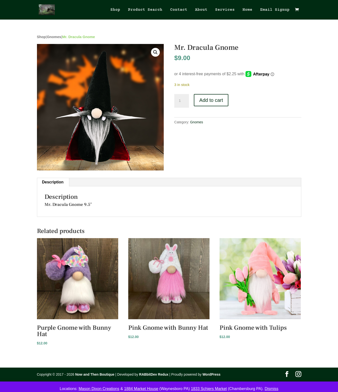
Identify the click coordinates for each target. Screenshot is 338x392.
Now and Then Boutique (94, 374)
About (201, 10)
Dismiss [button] (271, 389)
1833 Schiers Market (209, 389)
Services (225, 10)
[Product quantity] (181, 101)
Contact (178, 10)
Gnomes (54, 37)
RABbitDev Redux (153, 374)
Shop (115, 10)
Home (247, 10)
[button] (155, 52)
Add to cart (211, 100)
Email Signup (275, 10)
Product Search (145, 10)
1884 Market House (141, 389)
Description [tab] (53, 182)
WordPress (211, 374)
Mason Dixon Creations (99, 389)
